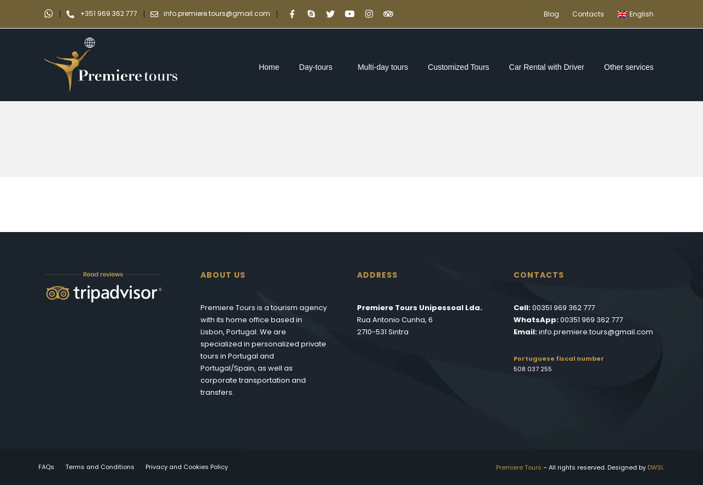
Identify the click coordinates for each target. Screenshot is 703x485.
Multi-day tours (383, 67)
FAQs (46, 466)
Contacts (588, 14)
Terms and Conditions (100, 466)
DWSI (655, 467)
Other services (631, 67)
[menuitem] (638, 14)
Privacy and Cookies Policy (187, 466)
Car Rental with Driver (546, 67)
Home (269, 67)
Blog (551, 14)
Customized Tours (458, 67)
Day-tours (318, 67)
